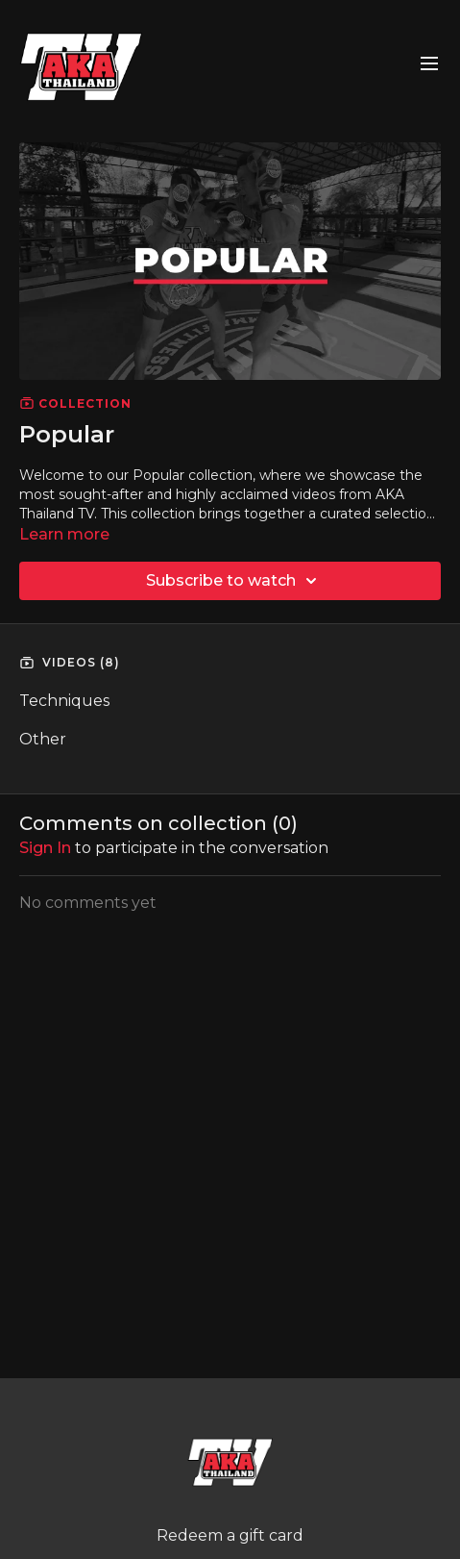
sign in (45, 848)
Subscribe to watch (234, 580)
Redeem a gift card (230, 1535)
